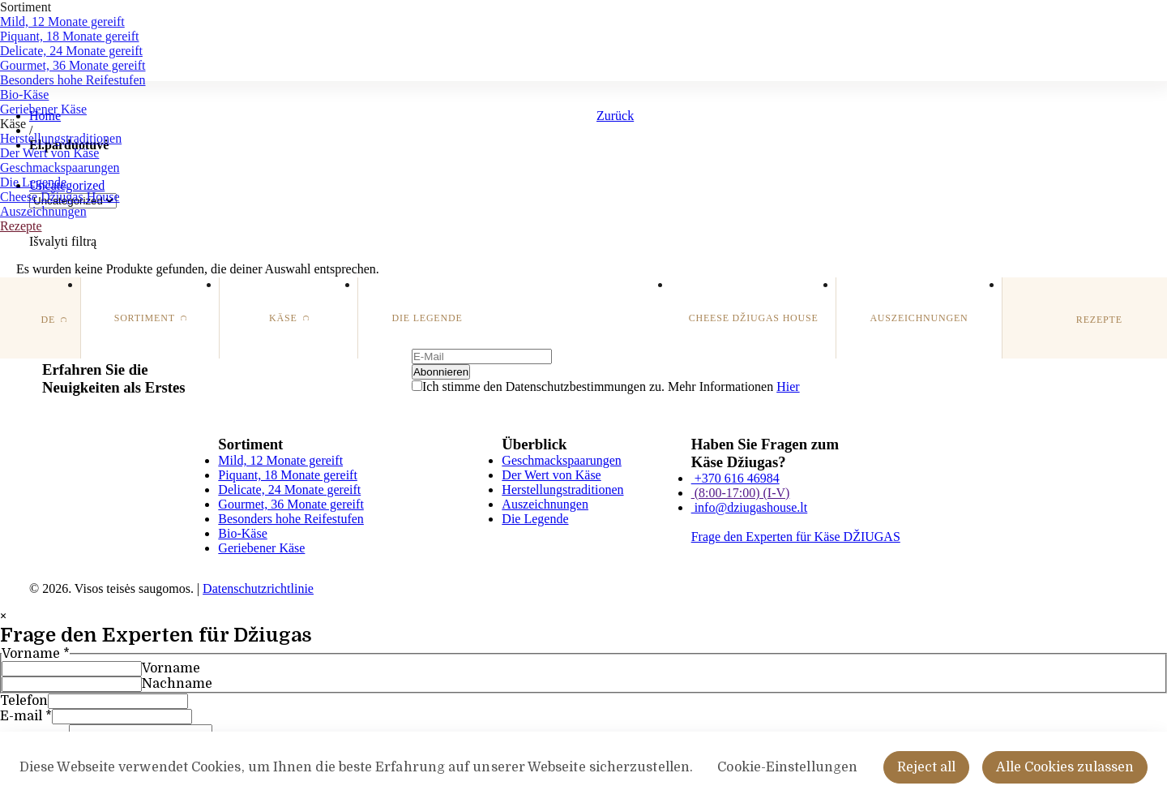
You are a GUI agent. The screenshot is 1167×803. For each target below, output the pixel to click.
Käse (13, 124)
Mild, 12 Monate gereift (62, 21)
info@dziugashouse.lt (749, 507)
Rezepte (21, 226)
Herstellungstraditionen (61, 138)
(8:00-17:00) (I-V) (740, 493)
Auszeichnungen (43, 211)
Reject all (926, 778)
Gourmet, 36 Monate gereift (73, 65)
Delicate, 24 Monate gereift (71, 51)
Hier (787, 386)
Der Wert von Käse (49, 153)
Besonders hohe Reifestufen (73, 80)
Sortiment (25, 7)
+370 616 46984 (735, 478)
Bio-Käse (24, 94)
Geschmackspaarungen (60, 167)
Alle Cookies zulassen (1065, 778)
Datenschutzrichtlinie (258, 588)
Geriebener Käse (43, 109)
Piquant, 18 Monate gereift (69, 36)
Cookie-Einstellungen (787, 778)
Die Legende (33, 182)
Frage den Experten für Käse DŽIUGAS (795, 536)
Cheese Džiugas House (60, 197)
